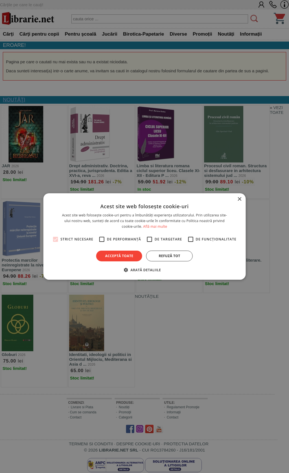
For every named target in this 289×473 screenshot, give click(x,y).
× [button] (239, 199)
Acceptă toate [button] (119, 255)
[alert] (144, 236)
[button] (144, 270)
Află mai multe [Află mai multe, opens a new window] (155, 226)
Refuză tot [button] (169, 255)
